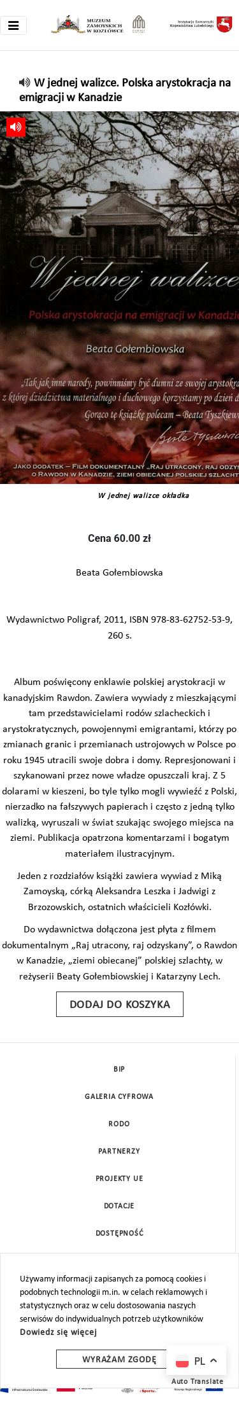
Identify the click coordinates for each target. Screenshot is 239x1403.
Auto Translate (197, 1382)
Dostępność (119, 1234)
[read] (25, 84)
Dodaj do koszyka (119, 1005)
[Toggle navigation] (13, 25)
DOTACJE (119, 1206)
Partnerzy (119, 1152)
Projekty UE (119, 1179)
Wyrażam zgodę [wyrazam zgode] (119, 1360)
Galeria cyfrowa (119, 1097)
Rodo (118, 1124)
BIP (119, 1070)
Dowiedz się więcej (58, 1332)
